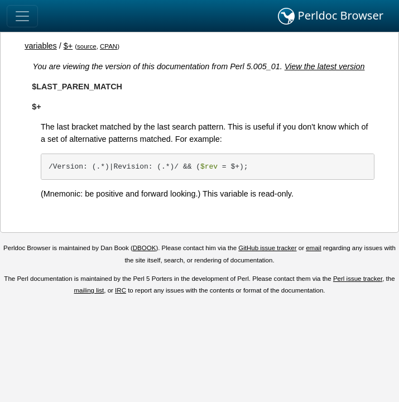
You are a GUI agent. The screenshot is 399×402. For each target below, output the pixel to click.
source (87, 46)
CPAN (108, 46)
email (313, 248)
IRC (120, 290)
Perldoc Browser (330, 16)
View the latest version (325, 66)
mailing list (89, 290)
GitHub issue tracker (267, 248)
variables (41, 45)
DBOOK (144, 248)
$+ (68, 45)
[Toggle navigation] (22, 16)
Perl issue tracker (357, 278)
